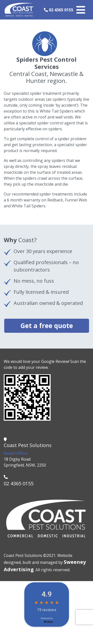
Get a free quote (46, 325)
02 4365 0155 (58, 10)
